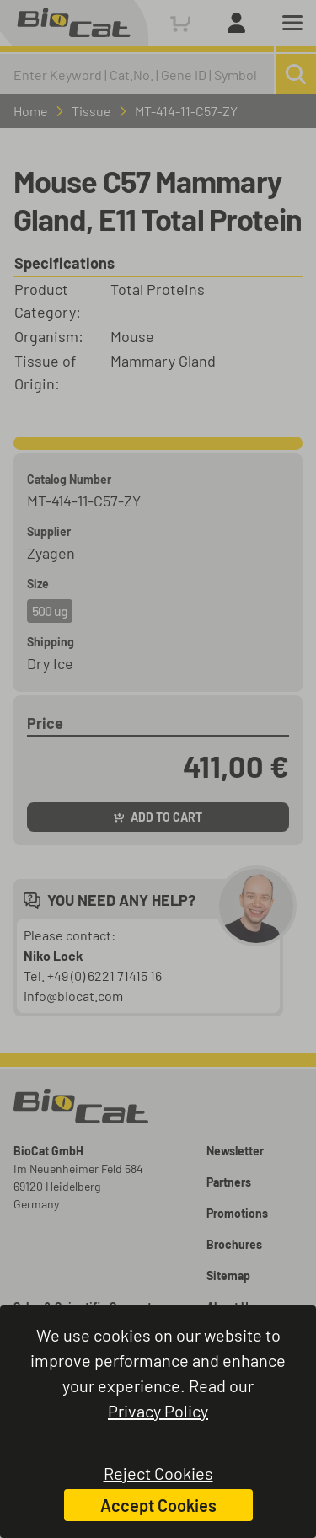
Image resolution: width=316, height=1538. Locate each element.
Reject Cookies (158, 1473)
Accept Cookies (158, 1505)
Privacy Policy (158, 1411)
